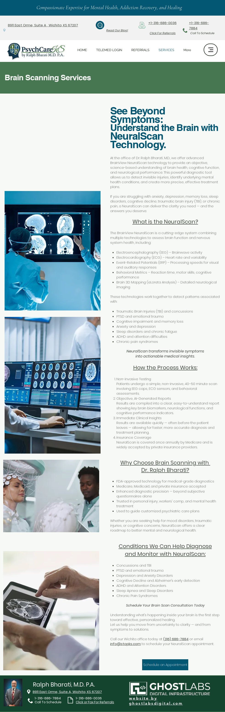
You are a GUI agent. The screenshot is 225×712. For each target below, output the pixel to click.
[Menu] (211, 50)
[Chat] (100, 25)
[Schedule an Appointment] (165, 664)
